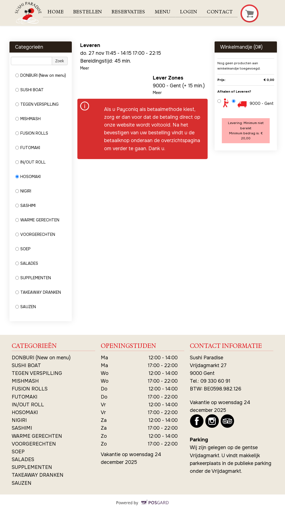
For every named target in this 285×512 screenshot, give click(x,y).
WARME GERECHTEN (37, 220)
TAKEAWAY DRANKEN (38, 292)
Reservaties (131, 12)
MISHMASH (28, 119)
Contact (224, 12)
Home (56, 12)
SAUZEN (25, 307)
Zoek (59, 61)
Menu (165, 12)
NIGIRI (23, 191)
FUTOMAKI (27, 147)
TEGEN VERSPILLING (37, 104)
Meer (84, 68)
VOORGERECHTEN (35, 234)
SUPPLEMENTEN (33, 278)
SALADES (26, 263)
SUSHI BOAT (29, 90)
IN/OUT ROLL (30, 162)
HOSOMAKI (28, 176)
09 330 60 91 (215, 381)
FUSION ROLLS (31, 133)
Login (192, 12)
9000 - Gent (262, 103)
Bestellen (89, 12)
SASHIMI (25, 205)
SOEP (23, 249)
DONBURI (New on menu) (40, 75)
